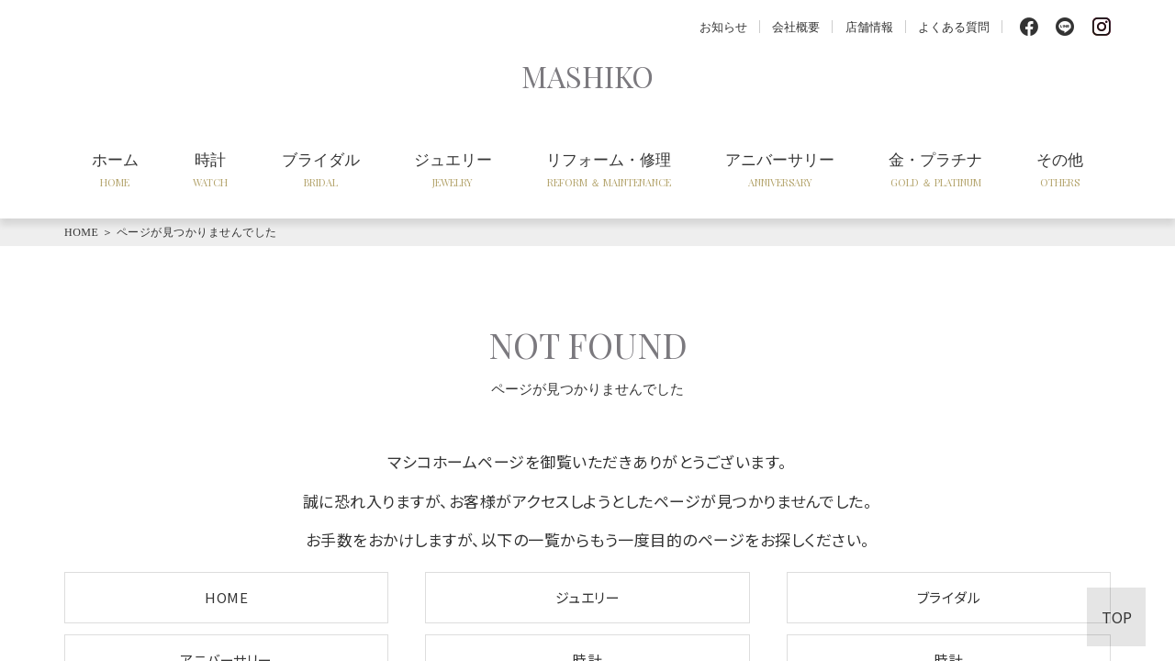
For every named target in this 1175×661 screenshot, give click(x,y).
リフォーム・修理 (608, 169)
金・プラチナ (935, 169)
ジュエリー (453, 169)
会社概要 (796, 26)
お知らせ (723, 26)
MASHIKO (587, 75)
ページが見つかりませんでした (197, 232)
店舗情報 (869, 26)
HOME (81, 232)
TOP (1117, 617)
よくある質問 (954, 26)
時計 (210, 169)
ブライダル (321, 169)
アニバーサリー (779, 169)
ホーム (115, 169)
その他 (1059, 169)
